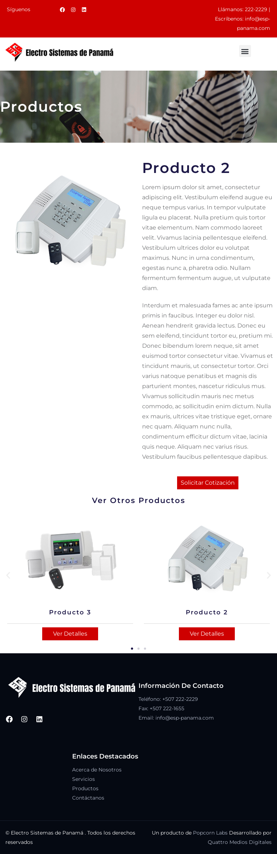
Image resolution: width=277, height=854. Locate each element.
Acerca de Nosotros (97, 769)
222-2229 (256, 9)
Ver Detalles (70, 633)
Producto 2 (207, 612)
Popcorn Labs (210, 832)
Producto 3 (70, 612)
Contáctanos (88, 798)
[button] (245, 51)
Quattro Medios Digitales (240, 842)
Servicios (83, 779)
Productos (85, 788)
